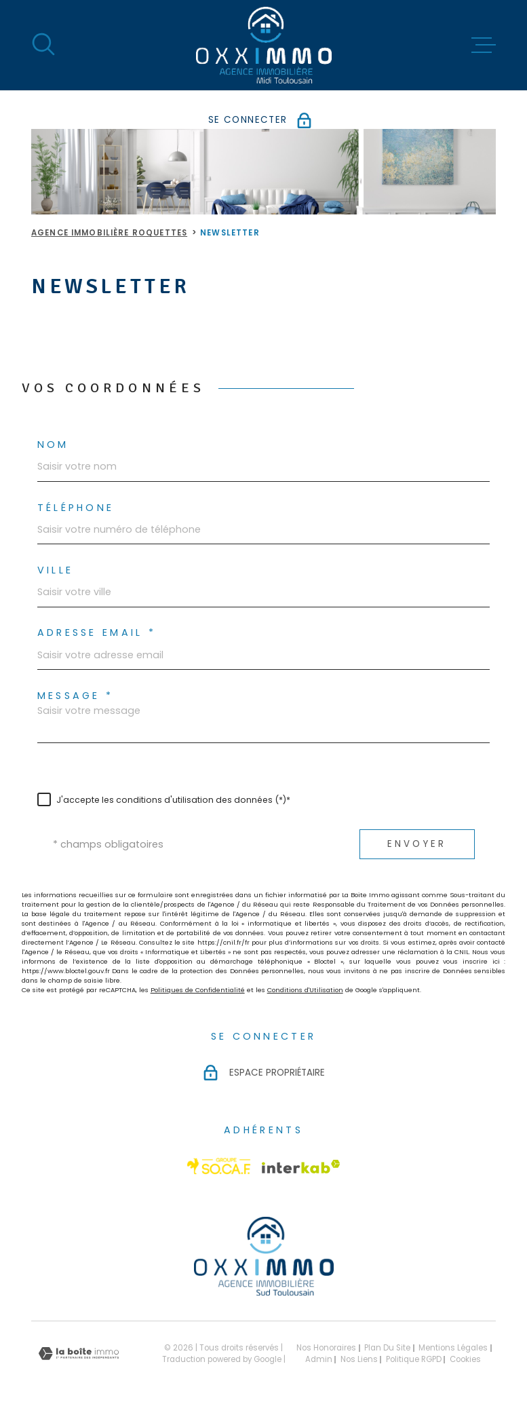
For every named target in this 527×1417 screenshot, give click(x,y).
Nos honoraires (326, 1347)
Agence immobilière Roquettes (109, 232)
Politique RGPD (414, 1359)
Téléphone (76, 507)
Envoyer (416, 843)
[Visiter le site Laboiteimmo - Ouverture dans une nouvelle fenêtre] (78, 1353)
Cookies (465, 1360)
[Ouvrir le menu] (483, 45)
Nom (53, 444)
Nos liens (359, 1359)
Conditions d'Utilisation (305, 989)
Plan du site (387, 1347)
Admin (318, 1359)
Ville (55, 570)
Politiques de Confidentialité (198, 989)
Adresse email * (97, 632)
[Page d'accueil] (264, 45)
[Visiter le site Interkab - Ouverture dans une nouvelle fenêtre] (301, 1166)
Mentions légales (453, 1347)
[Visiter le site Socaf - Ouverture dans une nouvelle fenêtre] (219, 1166)
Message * (75, 695)
